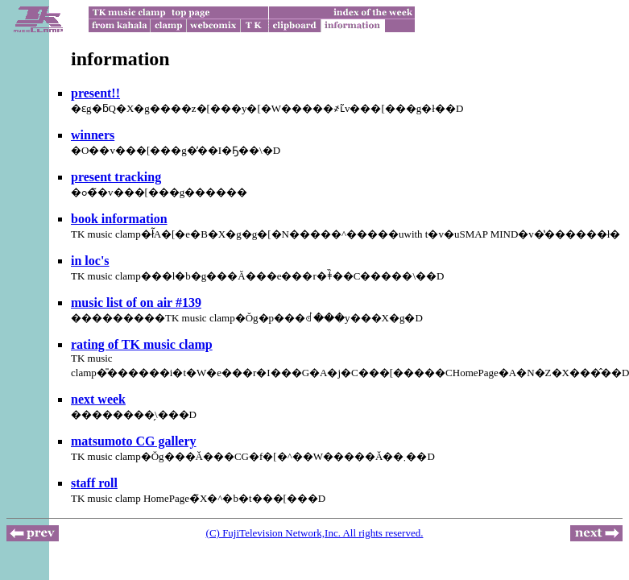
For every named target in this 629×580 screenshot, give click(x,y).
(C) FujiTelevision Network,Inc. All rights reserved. (315, 533)
